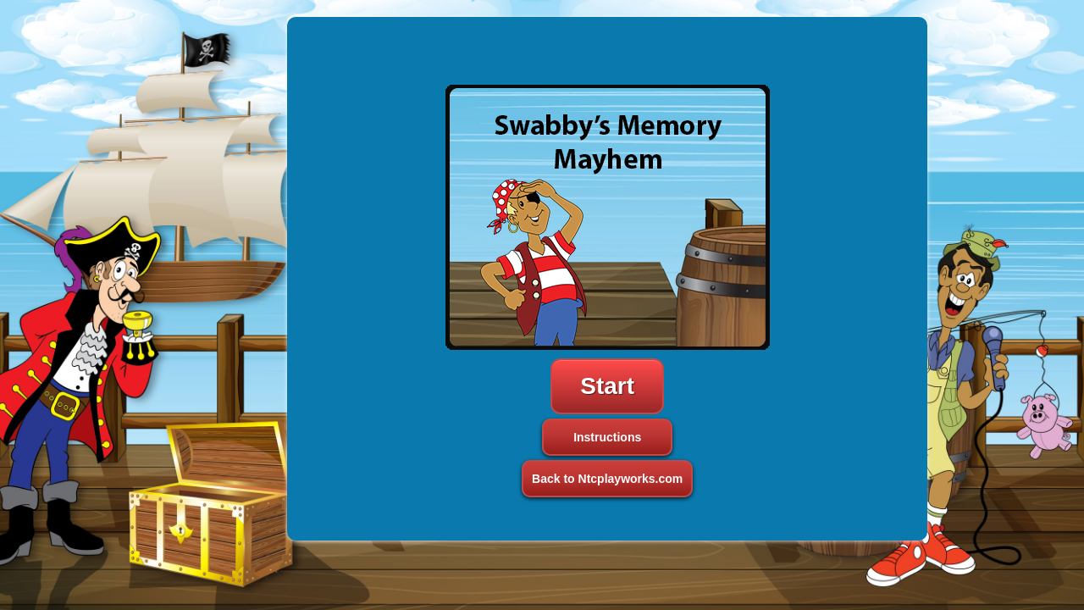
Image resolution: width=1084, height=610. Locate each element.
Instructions (607, 437)
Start (607, 386)
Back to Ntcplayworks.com (607, 478)
